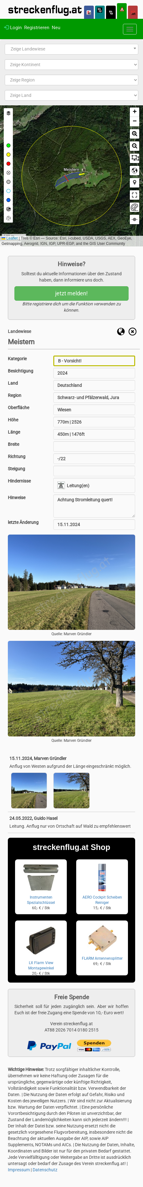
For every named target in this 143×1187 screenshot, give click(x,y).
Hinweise (16, 497)
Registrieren (36, 27)
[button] (134, 112)
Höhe (13, 419)
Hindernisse (19, 480)
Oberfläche (18, 407)
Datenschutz (45, 1169)
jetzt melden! (71, 293)
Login (13, 27)
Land (13, 383)
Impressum (19, 1169)
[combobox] (71, 49)
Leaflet (10, 238)
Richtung (16, 456)
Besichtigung (20, 370)
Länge (14, 432)
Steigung (16, 468)
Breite (13, 444)
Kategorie (17, 358)
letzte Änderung (23, 522)
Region (14, 395)
